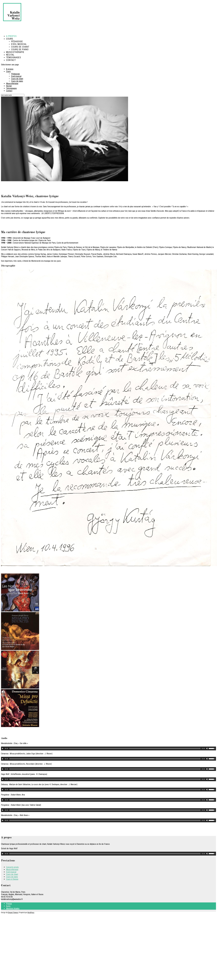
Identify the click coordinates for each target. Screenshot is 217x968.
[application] (108, 748)
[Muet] (207, 748)
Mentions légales (12, 908)
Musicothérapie (15, 52)
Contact (11, 60)
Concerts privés (12, 867)
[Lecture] (3, 748)
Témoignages (11, 88)
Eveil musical (19, 44)
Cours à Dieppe (12, 879)
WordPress (30, 912)
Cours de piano (20, 49)
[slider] (105, 748)
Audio (8, 906)
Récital (9, 86)
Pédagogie (17, 41)
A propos (9, 69)
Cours (8, 71)
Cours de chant (20, 46)
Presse (9, 903)
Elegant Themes (13, 912)
